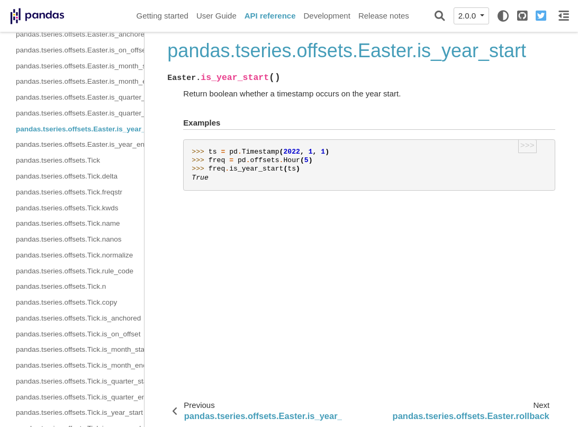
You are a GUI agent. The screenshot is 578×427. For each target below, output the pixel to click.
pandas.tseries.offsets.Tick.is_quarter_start (80, 381)
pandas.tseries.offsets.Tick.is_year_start (79, 412)
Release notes (383, 15)
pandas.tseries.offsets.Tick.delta (67, 176)
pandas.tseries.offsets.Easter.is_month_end (80, 81)
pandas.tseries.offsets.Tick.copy (66, 302)
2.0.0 (468, 15)
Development (326, 15)
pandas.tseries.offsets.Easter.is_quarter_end (80, 113)
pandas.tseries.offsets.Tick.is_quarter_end (80, 397)
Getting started (162, 15)
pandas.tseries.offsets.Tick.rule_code (74, 271)
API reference (270, 15)
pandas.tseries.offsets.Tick (58, 160)
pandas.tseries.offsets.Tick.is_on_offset (78, 334)
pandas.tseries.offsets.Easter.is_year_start (80, 129)
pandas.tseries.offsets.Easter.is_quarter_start (80, 97)
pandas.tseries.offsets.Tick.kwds (67, 208)
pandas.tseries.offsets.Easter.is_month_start (80, 66)
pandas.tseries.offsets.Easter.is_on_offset (80, 50)
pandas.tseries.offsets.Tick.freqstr (69, 192)
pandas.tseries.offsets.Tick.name (68, 223)
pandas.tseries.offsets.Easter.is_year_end (80, 144)
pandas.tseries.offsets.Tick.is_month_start (80, 349)
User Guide (216, 15)
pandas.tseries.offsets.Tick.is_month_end (80, 365)
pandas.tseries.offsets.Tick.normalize (74, 255)
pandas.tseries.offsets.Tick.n (61, 286)
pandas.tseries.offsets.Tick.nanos (69, 239)
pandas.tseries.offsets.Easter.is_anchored (80, 34)
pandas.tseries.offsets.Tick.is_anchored (78, 318)
